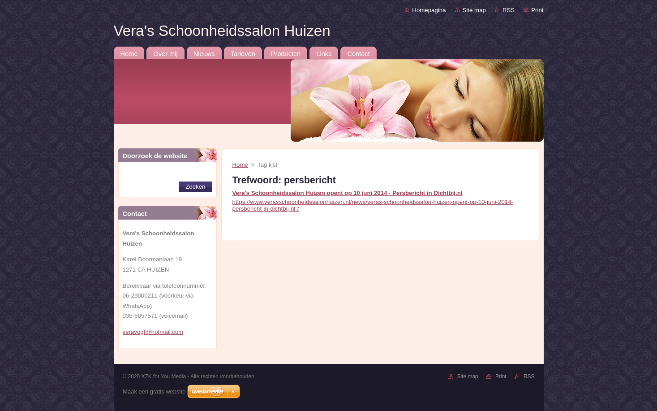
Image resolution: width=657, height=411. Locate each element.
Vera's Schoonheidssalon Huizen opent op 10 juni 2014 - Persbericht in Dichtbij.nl (347, 193)
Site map (474, 10)
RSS (508, 10)
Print (537, 10)
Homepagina (429, 10)
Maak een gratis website (154, 391)
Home (240, 164)
